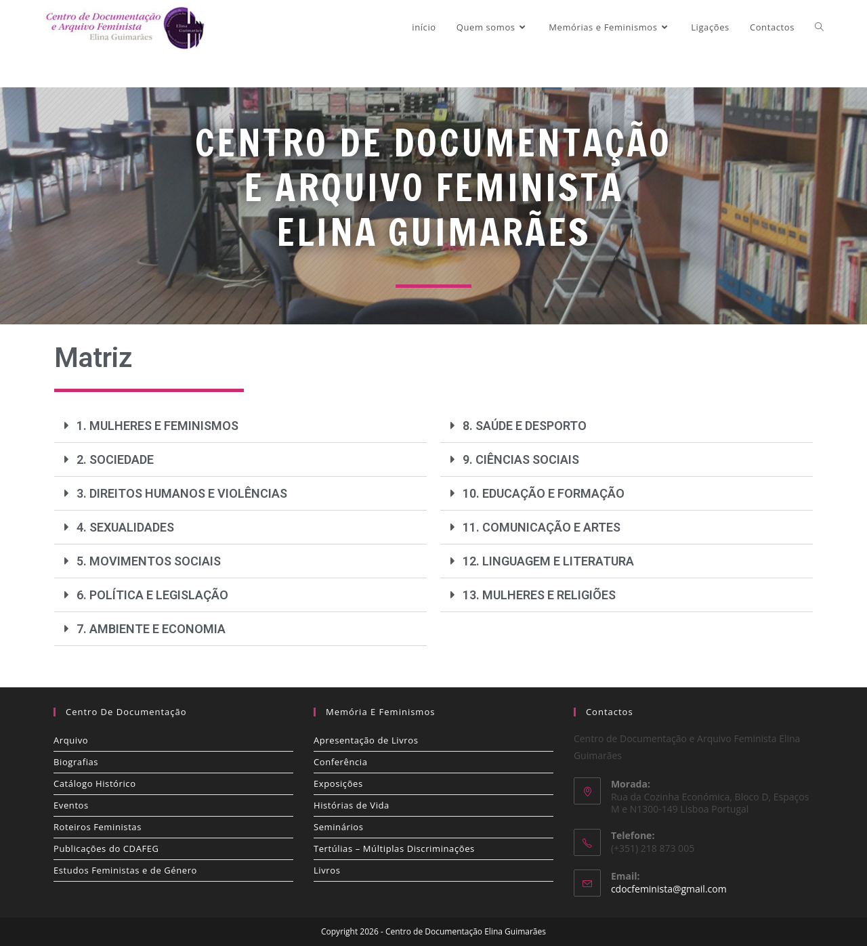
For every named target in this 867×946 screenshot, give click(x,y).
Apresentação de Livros (366, 740)
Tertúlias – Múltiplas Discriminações (394, 848)
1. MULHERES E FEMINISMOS (157, 425)
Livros (327, 870)
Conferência (341, 762)
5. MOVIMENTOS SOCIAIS (149, 561)
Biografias (76, 762)
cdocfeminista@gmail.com (669, 888)
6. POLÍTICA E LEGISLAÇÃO (152, 595)
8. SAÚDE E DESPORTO (525, 425)
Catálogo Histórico (95, 783)
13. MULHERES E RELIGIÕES (539, 595)
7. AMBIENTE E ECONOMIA (151, 629)
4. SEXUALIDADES (125, 527)
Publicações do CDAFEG (106, 848)
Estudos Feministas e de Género (125, 870)
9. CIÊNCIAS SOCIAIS (521, 459)
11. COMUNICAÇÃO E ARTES (541, 527)
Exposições (338, 783)
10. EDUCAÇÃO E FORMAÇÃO (544, 493)
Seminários (339, 827)
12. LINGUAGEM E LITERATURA (548, 561)
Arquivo (71, 740)
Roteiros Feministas (98, 827)
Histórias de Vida (351, 805)
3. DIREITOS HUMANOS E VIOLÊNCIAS (182, 493)
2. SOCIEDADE (115, 459)
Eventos (71, 805)
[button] (240, 426)
